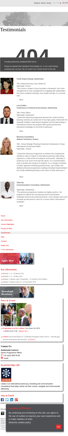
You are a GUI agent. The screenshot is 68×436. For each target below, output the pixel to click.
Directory (4, 409)
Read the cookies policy (20, 422)
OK (58, 427)
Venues (48, 3)
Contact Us (6, 346)
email (6, 358)
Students (37, 3)
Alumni (43, 3)
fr (67, 3)
